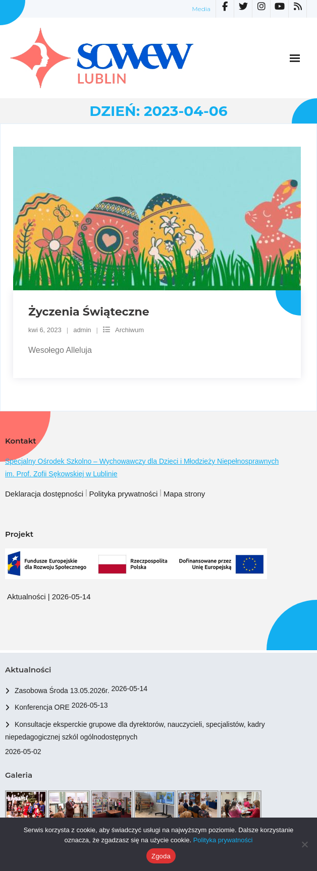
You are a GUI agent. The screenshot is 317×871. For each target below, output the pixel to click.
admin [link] (82, 330)
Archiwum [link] (129, 330)
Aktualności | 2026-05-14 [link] (49, 596)
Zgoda (161, 856)
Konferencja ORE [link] (42, 707)
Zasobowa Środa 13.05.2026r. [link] (62, 691)
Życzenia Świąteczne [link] (88, 312)
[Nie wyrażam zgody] (304, 844)
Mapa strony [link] (184, 493)
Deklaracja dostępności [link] (44, 493)
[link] (225, 9)
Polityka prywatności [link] (123, 493)
